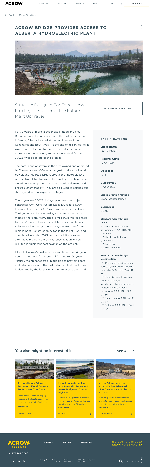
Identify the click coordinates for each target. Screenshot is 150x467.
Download (24, 414)
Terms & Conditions (56, 460)
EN (112, 3)
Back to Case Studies (20, 15)
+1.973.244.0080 (18, 453)
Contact (67, 442)
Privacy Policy (45, 460)
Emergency (137, 4)
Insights (79, 3)
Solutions (42, 3)
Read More (23, 407)
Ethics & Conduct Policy (68, 460)
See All (126, 351)
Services (61, 3)
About (96, 3)
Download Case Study (117, 109)
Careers (48, 442)
